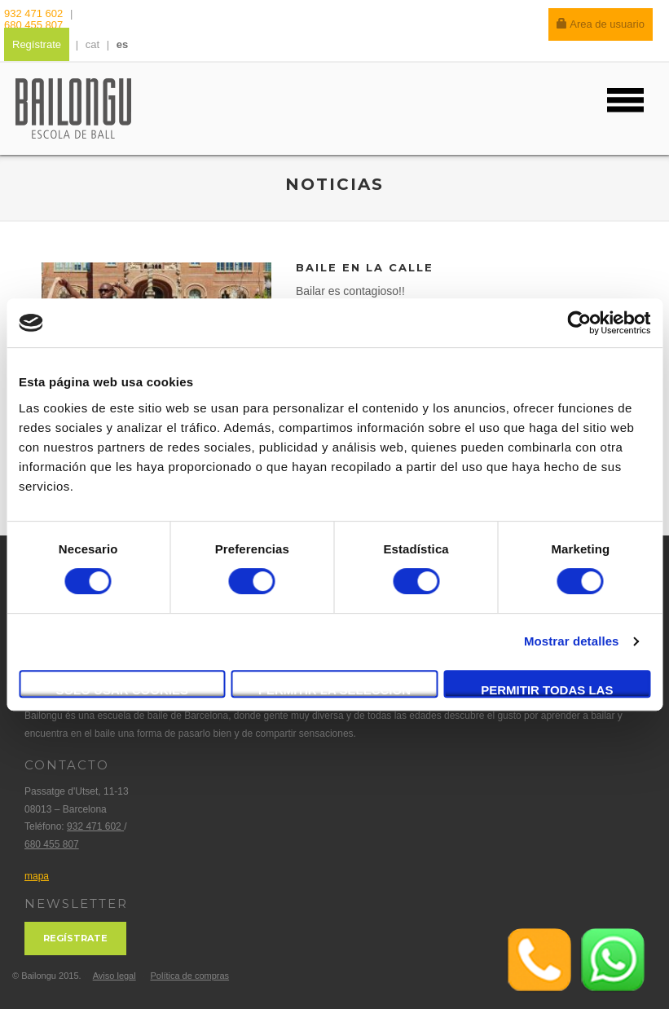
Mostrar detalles (571, 641)
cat (92, 44)
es (122, 44)
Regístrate (36, 44)
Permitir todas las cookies (547, 690)
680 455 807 (33, 25)
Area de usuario (601, 24)
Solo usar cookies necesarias (121, 690)
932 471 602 (35, 13)
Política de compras (189, 975)
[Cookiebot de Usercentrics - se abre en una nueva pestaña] (579, 323)
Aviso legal (114, 975)
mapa (36, 876)
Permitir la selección (334, 690)
